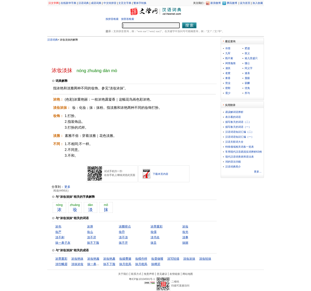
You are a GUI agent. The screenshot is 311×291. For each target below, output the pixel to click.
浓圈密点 (125, 226)
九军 (227, 53)
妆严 (58, 232)
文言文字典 (124, 3)
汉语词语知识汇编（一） (239, 136)
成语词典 (96, 3)
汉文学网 (53, 3)
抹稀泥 (155, 264)
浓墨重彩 (157, 226)
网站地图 (187, 273)
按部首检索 (127, 19)
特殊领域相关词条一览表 (239, 146)
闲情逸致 (230, 63)
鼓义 (247, 53)
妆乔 (122, 232)
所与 (247, 93)
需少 (227, 93)
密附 (227, 88)
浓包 (58, 226)
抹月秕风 (141, 264)
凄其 (227, 68)
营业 (227, 83)
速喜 (247, 73)
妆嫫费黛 (125, 258)
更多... (257, 171)
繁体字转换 (139, 3)
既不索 (229, 58)
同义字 (248, 68)
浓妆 (185, 226)
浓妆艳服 (93, 258)
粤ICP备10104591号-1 (142, 279)
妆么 (90, 232)
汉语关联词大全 (234, 141)
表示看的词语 (233, 117)
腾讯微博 (232, 3)
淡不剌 (59, 237)
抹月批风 (125, 264)
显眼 (247, 78)
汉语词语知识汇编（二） (239, 131)
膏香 (227, 78)
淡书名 (155, 237)
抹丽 (185, 242)
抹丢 (154, 242)
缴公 (247, 63)
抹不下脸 (93, 242)
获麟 (247, 83)
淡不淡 (123, 237)
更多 (67, 186)
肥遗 (247, 48)
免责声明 (149, 273)
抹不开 (123, 242)
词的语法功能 (233, 161)
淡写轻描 (173, 258)
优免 (247, 88)
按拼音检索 (112, 19)
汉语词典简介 (233, 166)
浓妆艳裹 (109, 258)
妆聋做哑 (157, 258)
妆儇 (154, 232)
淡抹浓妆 (77, 264)
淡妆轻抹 (205, 258)
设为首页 (245, 3)
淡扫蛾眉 (61, 264)
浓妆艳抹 (77, 258)
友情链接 (175, 273)
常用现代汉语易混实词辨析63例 (243, 151)
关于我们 (123, 273)
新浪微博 (215, 3)
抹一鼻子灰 (62, 242)
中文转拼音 (109, 3)
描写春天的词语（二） (238, 121)
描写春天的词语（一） (238, 126)
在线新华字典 (68, 3)
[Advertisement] (127, 52)
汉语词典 (83, 3)
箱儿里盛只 (251, 58)
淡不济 (91, 237)
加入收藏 (257, 3)
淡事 (185, 237)
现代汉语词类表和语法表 (239, 156)
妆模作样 (141, 258)
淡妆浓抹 (189, 258)
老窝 (227, 73)
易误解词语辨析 (234, 112)
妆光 (185, 232)
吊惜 (227, 48)
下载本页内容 (160, 174)
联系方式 (136, 273)
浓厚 (90, 226)
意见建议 (162, 273)
